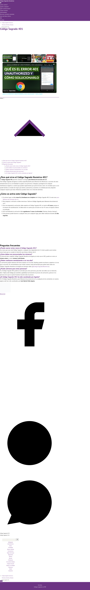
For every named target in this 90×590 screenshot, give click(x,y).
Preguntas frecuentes (8, 164)
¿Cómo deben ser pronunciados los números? (16, 167)
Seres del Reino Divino (5, 16)
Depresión (10, 554)
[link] (4, 65)
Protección (2, 294)
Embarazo (10, 560)
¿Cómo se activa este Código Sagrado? (12, 162)
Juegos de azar (10, 563)
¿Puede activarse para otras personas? (15, 171)
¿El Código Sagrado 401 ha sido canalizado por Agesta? (19, 173)
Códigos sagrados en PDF (40, 587)
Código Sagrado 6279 (4, 533)
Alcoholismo (11, 544)
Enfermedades (3, 12)
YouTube (2, 20)
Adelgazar (10, 542)
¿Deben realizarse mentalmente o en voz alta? (17, 169)
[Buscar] (17, 539)
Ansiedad (10, 547)
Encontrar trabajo (10, 562)
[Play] (38, 58)
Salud (10, 569)
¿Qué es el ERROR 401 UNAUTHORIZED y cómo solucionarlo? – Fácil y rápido (29, 65)
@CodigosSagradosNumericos (40, 266)
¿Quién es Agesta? (4, 6)
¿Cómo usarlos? (4, 4)
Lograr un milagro (10, 565)
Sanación (10, 570)
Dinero (10, 556)
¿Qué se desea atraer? (5, 8)
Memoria (10, 567)
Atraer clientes (10, 549)
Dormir (10, 558)
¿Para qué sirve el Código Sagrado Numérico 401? (15, 160)
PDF (1, 18)
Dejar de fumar (10, 553)
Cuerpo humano (4, 10)
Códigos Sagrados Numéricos (7, 1)
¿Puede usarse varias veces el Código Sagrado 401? (18, 166)
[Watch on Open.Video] (9, 90)
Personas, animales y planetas (7, 14)
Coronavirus (10, 551)
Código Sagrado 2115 (4, 535)
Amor (10, 545)
